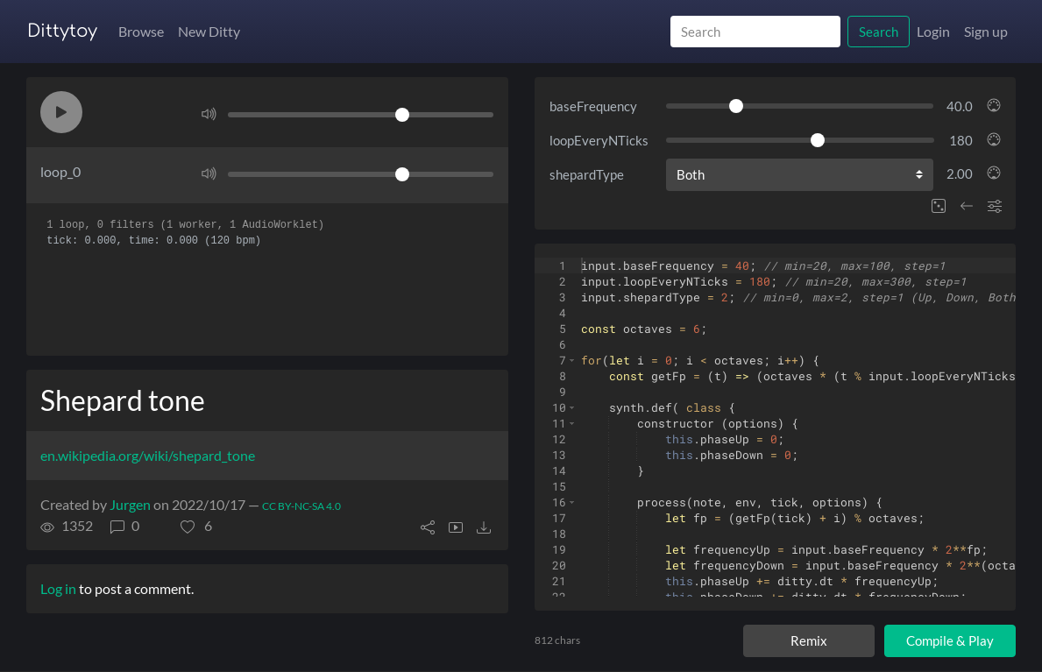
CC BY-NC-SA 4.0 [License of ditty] (301, 506)
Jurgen (130, 504)
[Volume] (360, 114)
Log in (58, 588)
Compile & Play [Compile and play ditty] (950, 640)
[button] (61, 112)
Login (933, 31)
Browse (141, 31)
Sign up (986, 31)
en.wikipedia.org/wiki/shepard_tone (147, 455)
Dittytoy (62, 31)
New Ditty (209, 31)
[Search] (755, 32)
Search (878, 31)
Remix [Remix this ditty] (808, 640)
